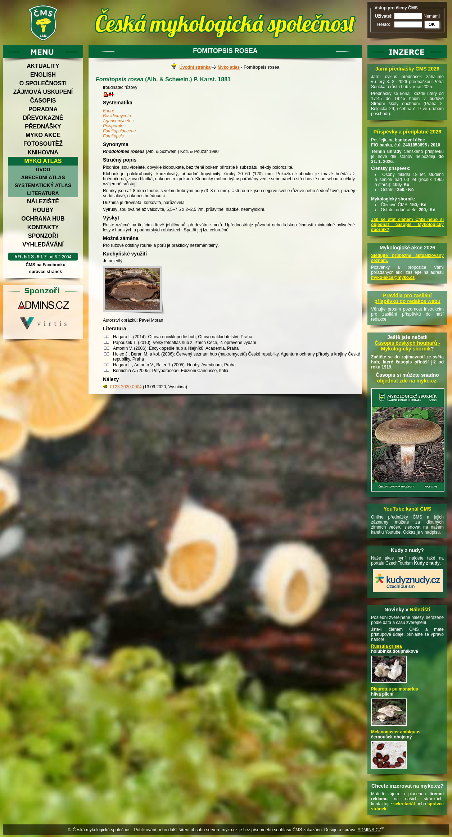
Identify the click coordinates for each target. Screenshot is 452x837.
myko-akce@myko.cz (393, 277)
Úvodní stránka (195, 67)
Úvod (43, 169)
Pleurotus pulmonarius (394, 689)
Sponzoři (43, 236)
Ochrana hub (42, 219)
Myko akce (43, 135)
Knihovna (43, 152)
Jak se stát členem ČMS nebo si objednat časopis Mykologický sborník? (407, 224)
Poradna (43, 109)
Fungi (108, 110)
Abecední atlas (43, 177)
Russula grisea (386, 646)
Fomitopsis (113, 136)
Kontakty (43, 227)
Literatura (43, 193)
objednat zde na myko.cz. (407, 381)
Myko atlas (43, 161)
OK (432, 24)
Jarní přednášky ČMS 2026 (407, 69)
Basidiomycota (117, 115)
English (43, 75)
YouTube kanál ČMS (407, 509)
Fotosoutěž (43, 144)
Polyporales (114, 125)
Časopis (43, 101)
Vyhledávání (43, 244)
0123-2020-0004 (126, 386)
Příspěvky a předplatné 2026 (407, 132)
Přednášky (43, 126)
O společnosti (43, 83)
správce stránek (45, 271)
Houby (43, 210)
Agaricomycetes (118, 120)
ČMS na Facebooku (45, 264)
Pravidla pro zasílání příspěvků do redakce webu (407, 298)
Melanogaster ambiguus (395, 731)
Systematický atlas (43, 185)
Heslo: (383, 24)
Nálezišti (420, 609)
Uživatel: (384, 16)
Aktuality (43, 66)
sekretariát (404, 803)
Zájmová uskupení (43, 92)
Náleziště (43, 201)
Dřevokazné (43, 118)
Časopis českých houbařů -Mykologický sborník (407, 346)
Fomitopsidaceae (119, 131)
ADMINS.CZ (369, 829)
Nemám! (432, 16)
